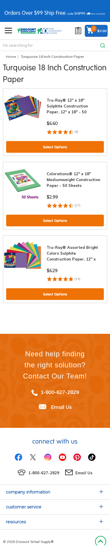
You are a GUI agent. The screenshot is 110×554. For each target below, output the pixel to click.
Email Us (61, 407)
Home (11, 56)
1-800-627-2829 (59, 392)
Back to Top (100, 542)
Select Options (55, 147)
